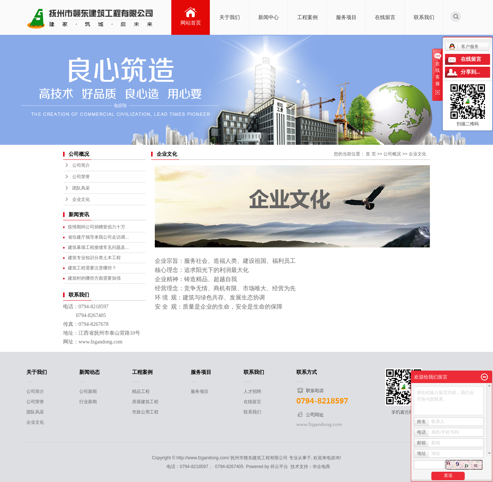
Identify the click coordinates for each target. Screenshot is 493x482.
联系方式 (306, 372)
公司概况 (392, 154)
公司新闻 (88, 391)
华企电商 (321, 466)
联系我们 (424, 17)
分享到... (470, 72)
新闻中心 (268, 17)
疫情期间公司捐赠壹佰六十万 (96, 226)
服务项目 (346, 17)
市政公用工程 (145, 412)
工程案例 (307, 17)
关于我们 (229, 17)
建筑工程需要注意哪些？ (92, 268)
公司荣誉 (81, 176)
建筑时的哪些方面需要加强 (94, 278)
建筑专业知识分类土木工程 (94, 257)
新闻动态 (89, 372)
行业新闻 (88, 401)
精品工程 (141, 391)
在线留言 (385, 17)
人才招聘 (252, 391)
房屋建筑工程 (145, 401)
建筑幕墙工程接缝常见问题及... (98, 247)
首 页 (371, 154)
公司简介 (81, 165)
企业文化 (81, 199)
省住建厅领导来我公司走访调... (98, 237)
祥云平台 (279, 466)
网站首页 (190, 23)
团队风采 (81, 188)
